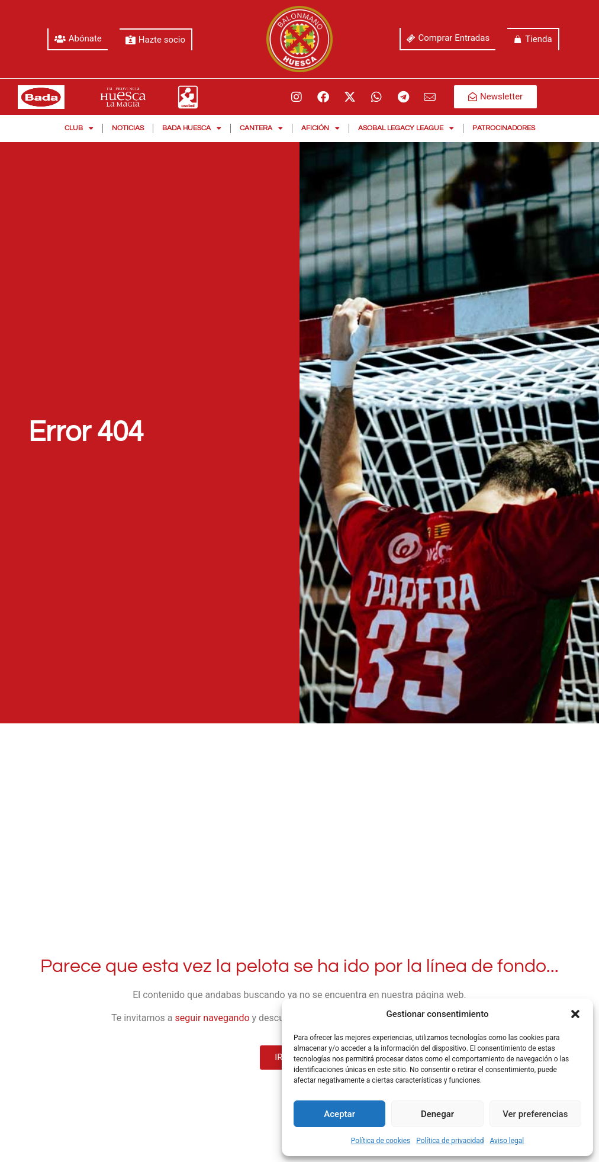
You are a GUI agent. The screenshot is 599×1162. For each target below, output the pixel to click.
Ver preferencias (535, 1114)
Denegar (437, 1114)
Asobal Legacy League (406, 128)
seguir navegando (212, 1017)
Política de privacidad (450, 1141)
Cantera (261, 128)
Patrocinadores (503, 128)
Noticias (128, 128)
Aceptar (339, 1114)
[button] (575, 1014)
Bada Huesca (191, 128)
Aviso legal (506, 1141)
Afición (320, 128)
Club (79, 128)
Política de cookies (381, 1141)
